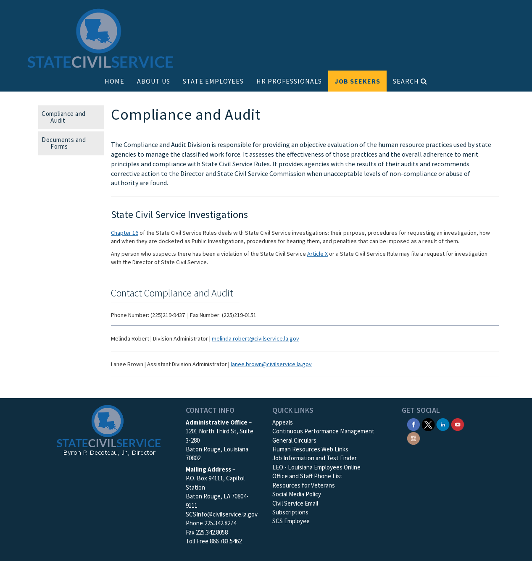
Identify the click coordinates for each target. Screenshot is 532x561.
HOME (114, 81)
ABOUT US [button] (153, 81)
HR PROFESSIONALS (289, 81)
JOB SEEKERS (357, 81)
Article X (317, 253)
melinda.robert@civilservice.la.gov (255, 338)
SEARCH (410, 81)
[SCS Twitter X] (428, 424)
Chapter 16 (124, 232)
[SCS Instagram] (413, 437)
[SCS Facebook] (413, 424)
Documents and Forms (66, 143)
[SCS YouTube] (457, 424)
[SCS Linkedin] (443, 424)
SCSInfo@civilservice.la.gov (222, 514)
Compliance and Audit (66, 117)
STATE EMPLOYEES (213, 81)
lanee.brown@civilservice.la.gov (271, 364)
